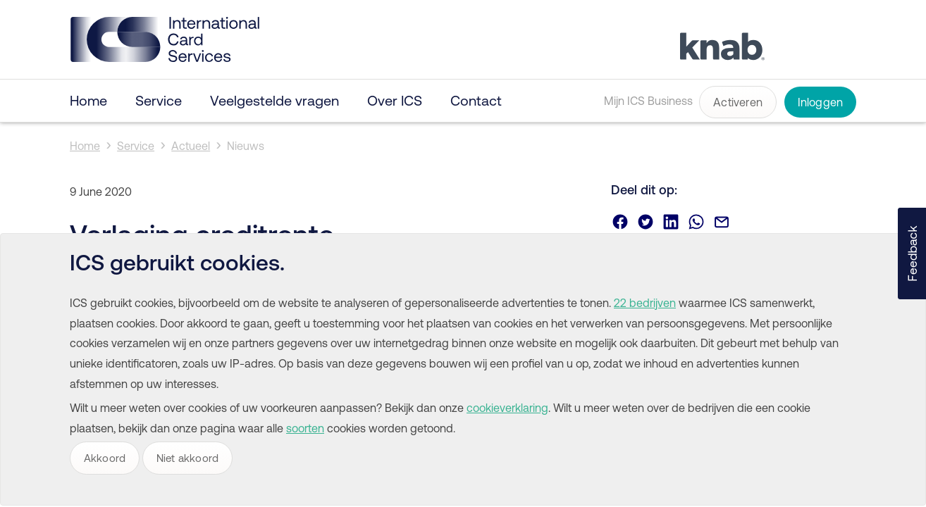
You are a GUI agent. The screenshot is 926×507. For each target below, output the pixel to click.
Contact (476, 100)
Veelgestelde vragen (274, 100)
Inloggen (821, 102)
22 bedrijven (645, 302)
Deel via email (721, 222)
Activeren (738, 102)
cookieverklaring (507, 407)
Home (88, 100)
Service (158, 100)
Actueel (190, 145)
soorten (305, 428)
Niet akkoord (187, 458)
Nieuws (245, 145)
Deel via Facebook (620, 222)
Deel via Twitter (645, 222)
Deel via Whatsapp (696, 222)
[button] (912, 253)
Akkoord (104, 458)
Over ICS (394, 100)
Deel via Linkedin (671, 222)
